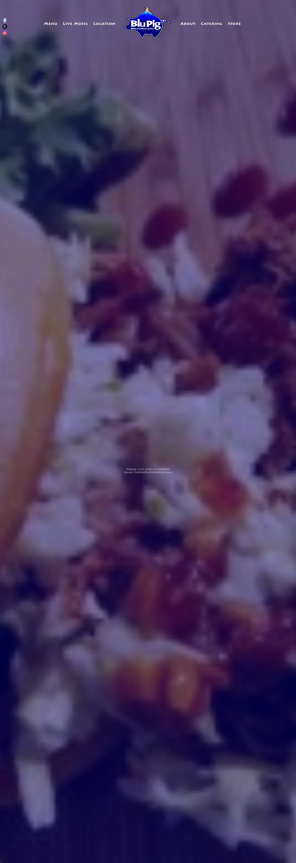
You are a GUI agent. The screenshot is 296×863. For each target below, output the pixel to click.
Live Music (75, 23)
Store (234, 23)
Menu (51, 23)
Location (104, 23)
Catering (211, 23)
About (188, 23)
